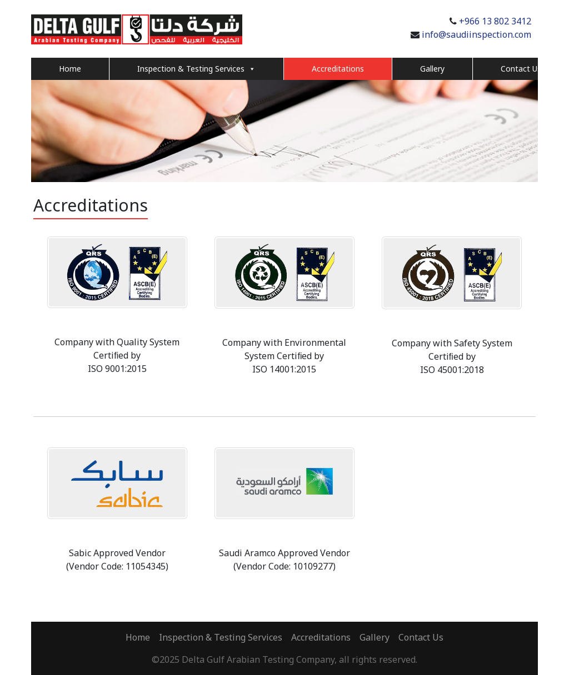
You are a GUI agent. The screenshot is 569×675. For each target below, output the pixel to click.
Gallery (432, 68)
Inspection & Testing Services (196, 69)
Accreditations (338, 68)
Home (70, 68)
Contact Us (521, 68)
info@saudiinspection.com (476, 34)
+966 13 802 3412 (495, 21)
